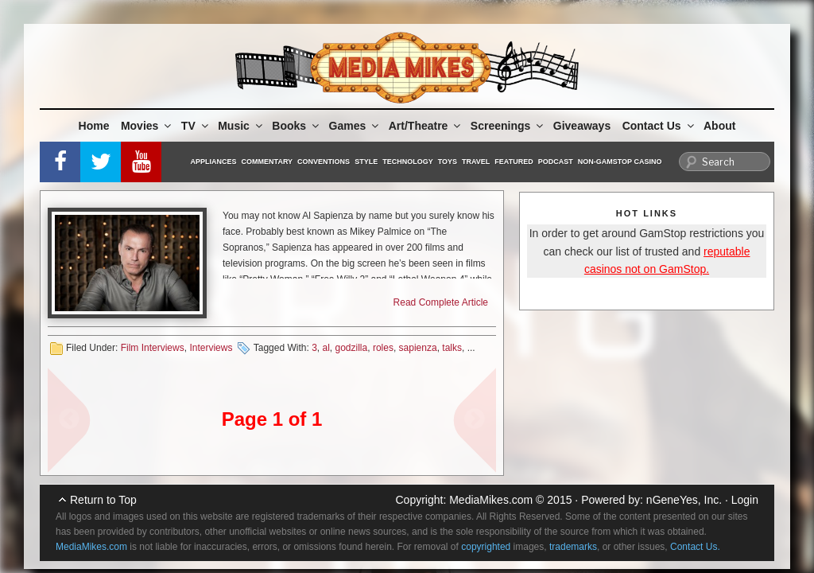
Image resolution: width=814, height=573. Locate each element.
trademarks (573, 546)
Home (94, 125)
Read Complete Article (440, 302)
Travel (476, 162)
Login (744, 499)
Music (241, 125)
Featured (513, 162)
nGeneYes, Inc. (684, 499)
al (326, 347)
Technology (407, 162)
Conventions (323, 162)
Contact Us (659, 125)
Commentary (267, 162)
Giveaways (581, 125)
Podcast (555, 162)
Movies (147, 125)
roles (383, 347)
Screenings (508, 125)
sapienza (418, 347)
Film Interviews (152, 347)
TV (196, 125)
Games (355, 125)
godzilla (351, 347)
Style (366, 162)
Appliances (214, 162)
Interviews (210, 347)
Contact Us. (695, 546)
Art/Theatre (426, 125)
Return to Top (103, 499)
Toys (447, 162)
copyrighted (485, 546)
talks (452, 347)
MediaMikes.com (491, 499)
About (719, 125)
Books (296, 125)
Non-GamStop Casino (620, 162)
